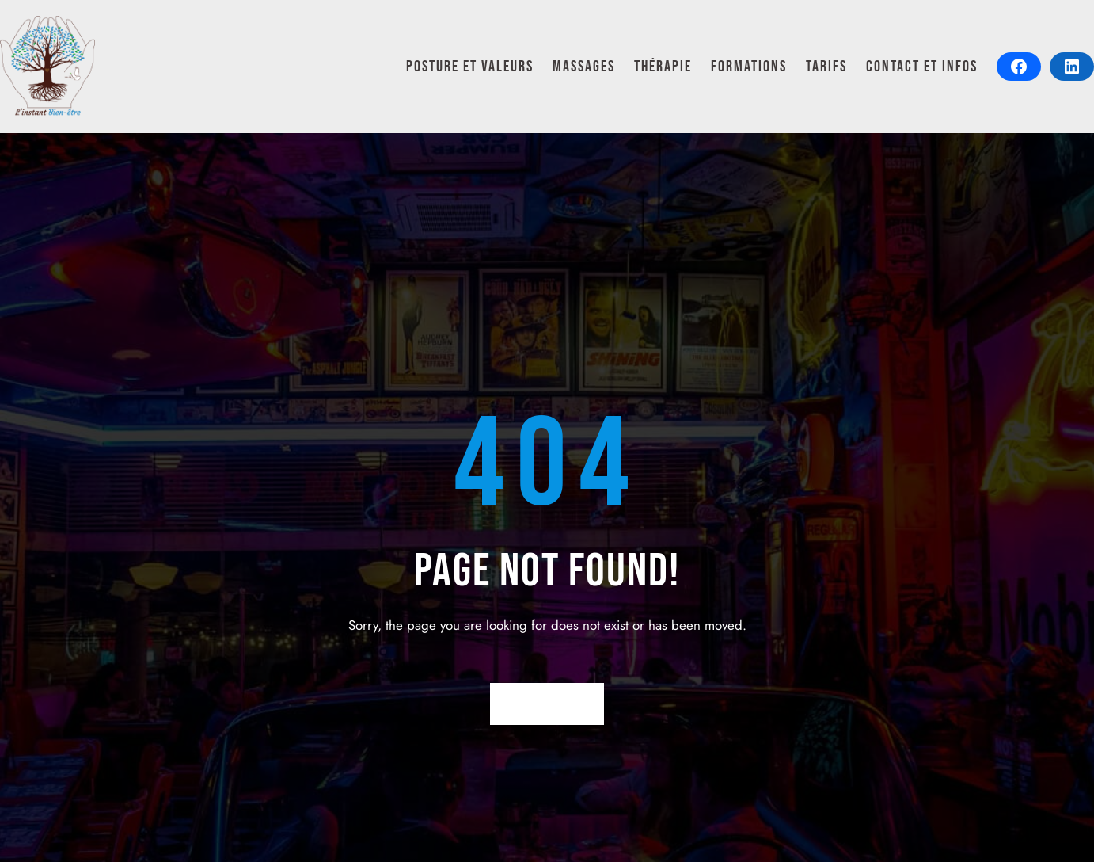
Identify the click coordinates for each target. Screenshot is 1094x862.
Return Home (547, 703)
